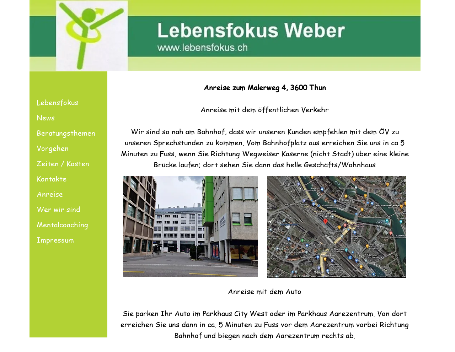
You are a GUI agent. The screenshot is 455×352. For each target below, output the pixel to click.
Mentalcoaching (62, 224)
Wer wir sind (58, 209)
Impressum (55, 240)
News (46, 118)
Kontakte (51, 179)
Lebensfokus (57, 102)
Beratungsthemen (66, 133)
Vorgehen (53, 148)
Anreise (50, 194)
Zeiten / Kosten (63, 163)
